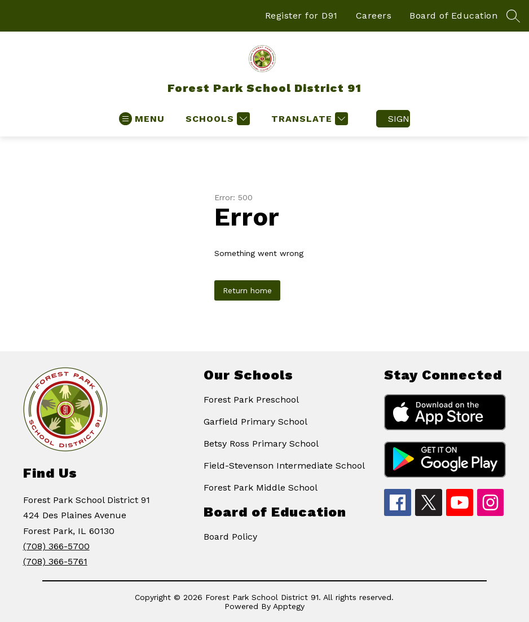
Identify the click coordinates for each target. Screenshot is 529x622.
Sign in (399, 118)
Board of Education (453, 15)
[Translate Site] (308, 119)
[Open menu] (142, 119)
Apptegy (289, 606)
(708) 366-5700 (56, 546)
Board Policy (230, 536)
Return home (247, 290)
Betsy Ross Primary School (261, 443)
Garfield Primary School (255, 421)
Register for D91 (301, 15)
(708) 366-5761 (55, 561)
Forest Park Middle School (261, 487)
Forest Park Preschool (251, 399)
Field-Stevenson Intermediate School (284, 465)
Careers (374, 15)
